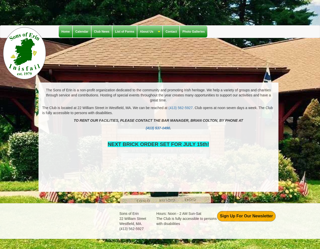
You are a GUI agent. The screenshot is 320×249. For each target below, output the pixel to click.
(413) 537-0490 (158, 128)
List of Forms (124, 31)
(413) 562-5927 (180, 108)
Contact (171, 31)
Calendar (81, 31)
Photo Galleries (193, 31)
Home (65, 31)
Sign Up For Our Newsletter (246, 216)
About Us (148, 32)
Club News (101, 31)
